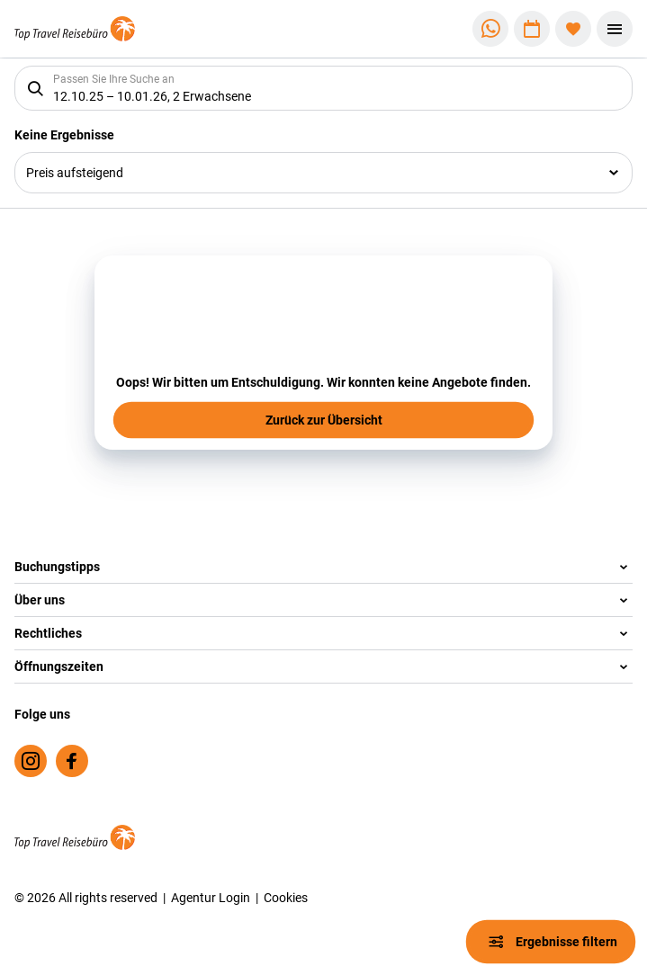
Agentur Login (210, 897)
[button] (323, 567)
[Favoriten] (573, 29)
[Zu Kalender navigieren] (532, 29)
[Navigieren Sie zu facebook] (72, 761)
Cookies (286, 897)
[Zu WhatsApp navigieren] (490, 29)
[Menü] (615, 29)
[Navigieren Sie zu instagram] (30, 761)
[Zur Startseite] (74, 29)
